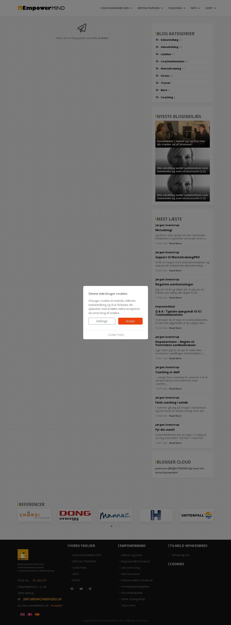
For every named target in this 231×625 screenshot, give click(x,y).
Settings (101, 321)
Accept (130, 321)
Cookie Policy (116, 334)
